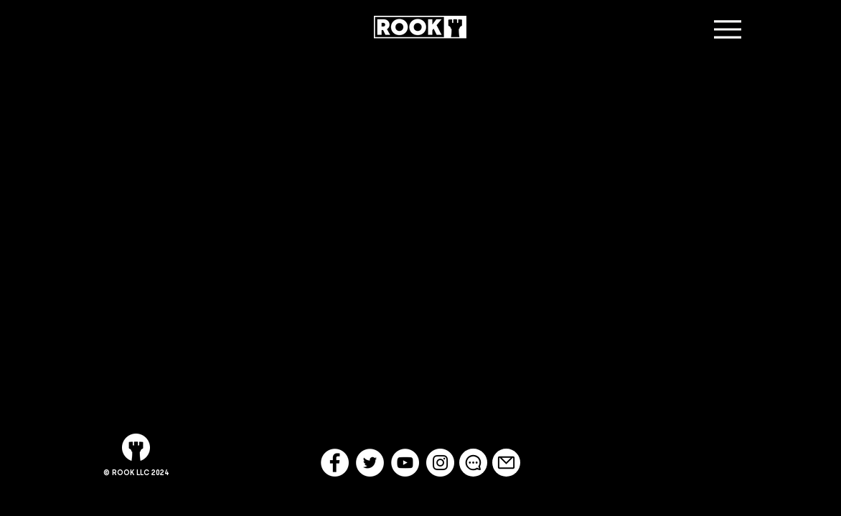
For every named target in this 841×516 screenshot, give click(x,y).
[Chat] (473, 463)
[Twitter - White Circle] (370, 463)
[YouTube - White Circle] (405, 463)
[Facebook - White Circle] (335, 463)
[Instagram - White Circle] (440, 463)
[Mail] (506, 463)
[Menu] (727, 29)
